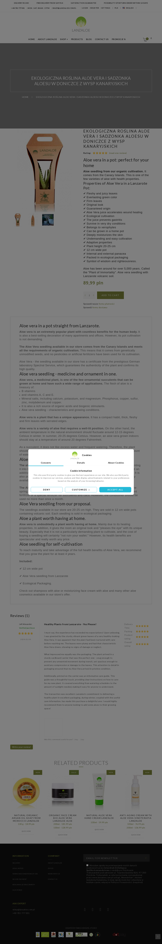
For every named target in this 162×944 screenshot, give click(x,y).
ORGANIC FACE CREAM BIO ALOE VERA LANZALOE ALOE (63, 818)
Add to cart (110, 295)
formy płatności (107, 303)
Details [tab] (81, 462)
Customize (81, 489)
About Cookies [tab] (116, 462)
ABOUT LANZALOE (55, 863)
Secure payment (20, 879)
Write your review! (21, 747)
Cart (147, 38)
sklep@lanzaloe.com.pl (64, 8)
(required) (116, 874)
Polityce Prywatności (121, 882)
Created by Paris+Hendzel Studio (81, 928)
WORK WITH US (54, 874)
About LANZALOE (47, 39)
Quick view (26, 831)
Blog (89, 39)
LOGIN (84, 8)
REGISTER (94, 8)
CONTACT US (52, 879)
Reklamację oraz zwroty (24, 884)
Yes (76, 739)
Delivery (16, 863)
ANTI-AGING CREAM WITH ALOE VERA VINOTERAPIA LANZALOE (136, 818)
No (82, 739)
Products (77, 39)
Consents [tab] (46, 462)
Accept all (115, 489)
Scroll (157, 936)
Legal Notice (18, 868)
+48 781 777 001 (18, 8)
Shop (63, 39)
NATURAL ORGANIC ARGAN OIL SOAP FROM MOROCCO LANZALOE (26, 818)
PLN (116, 8)
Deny (46, 489)
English (128, 8)
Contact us (102, 39)
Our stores (17, 890)
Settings (105, 8)
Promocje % (119, 39)
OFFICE (50, 868)
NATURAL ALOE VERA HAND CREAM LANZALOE (99, 816)
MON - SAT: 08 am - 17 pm (38, 8)
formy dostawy (99, 307)
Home (31, 39)
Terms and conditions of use (25, 874)
